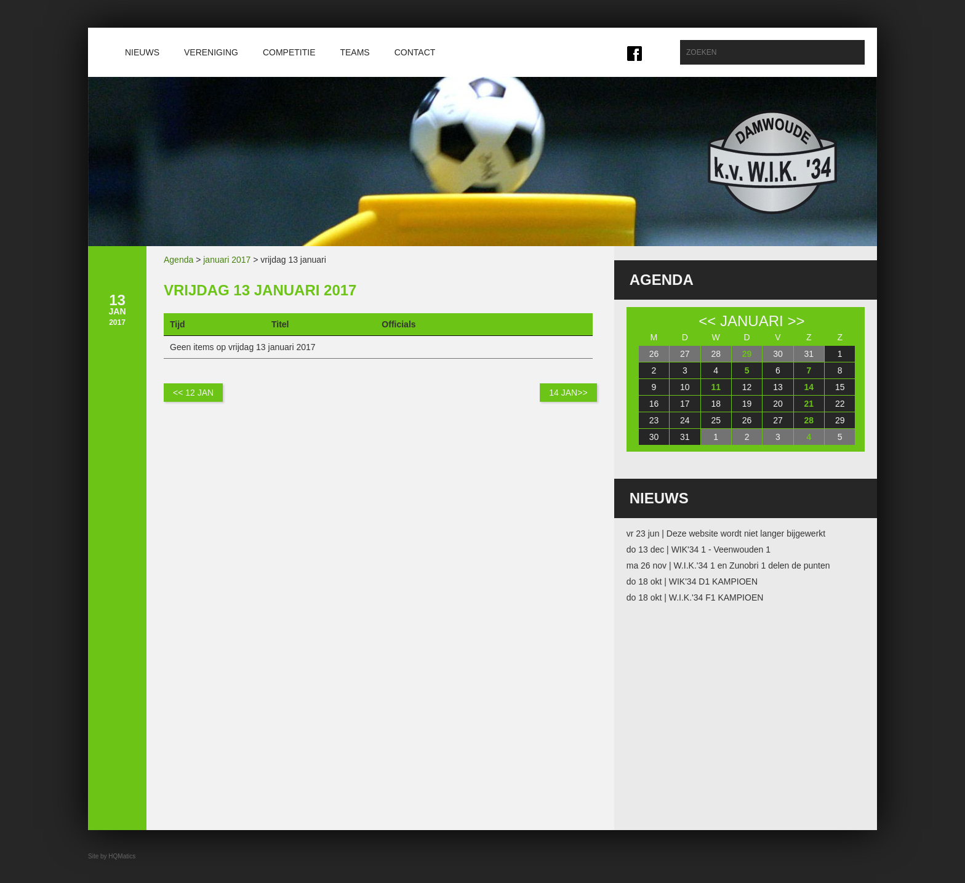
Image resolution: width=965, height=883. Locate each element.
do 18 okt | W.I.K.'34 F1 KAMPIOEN (695, 597)
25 (716, 420)
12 (747, 387)
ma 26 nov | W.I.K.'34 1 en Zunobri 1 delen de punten (728, 565)
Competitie (289, 52)
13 (778, 387)
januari (751, 321)
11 (716, 387)
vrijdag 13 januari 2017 (260, 290)
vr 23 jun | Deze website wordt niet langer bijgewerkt (726, 533)
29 (747, 354)
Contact (415, 52)
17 (685, 404)
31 (809, 354)
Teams (354, 52)
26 (654, 354)
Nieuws (142, 52)
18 (716, 404)
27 (685, 354)
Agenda (178, 260)
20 (778, 404)
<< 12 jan (193, 393)
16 (654, 404)
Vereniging (211, 52)
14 (809, 387)
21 (809, 404)
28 (716, 354)
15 (840, 387)
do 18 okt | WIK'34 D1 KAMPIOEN (692, 581)
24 (685, 420)
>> (795, 321)
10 (685, 387)
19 (747, 404)
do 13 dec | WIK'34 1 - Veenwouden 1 (699, 549)
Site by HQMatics (111, 856)
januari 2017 (226, 260)
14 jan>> (568, 393)
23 (654, 420)
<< (707, 321)
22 (840, 404)
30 (778, 354)
